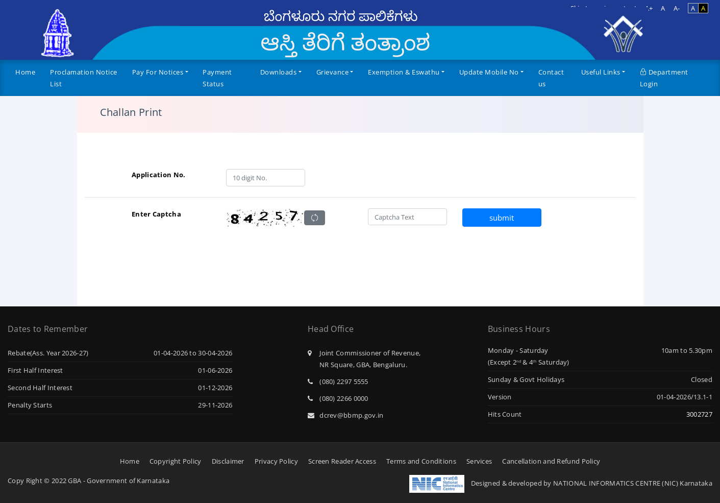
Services (479, 461)
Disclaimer (228, 461)
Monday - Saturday (518, 350)
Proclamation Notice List (83, 77)
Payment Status (217, 77)
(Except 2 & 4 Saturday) (528, 362)
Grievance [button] (332, 72)
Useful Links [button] (600, 72)
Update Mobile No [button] (489, 72)
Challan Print (131, 112)
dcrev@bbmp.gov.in (345, 415)
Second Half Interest (40, 387)
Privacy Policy (276, 461)
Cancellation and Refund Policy (551, 461)
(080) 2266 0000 (338, 398)
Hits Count (505, 414)
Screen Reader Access (342, 461)
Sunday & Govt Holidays (526, 379)
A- (677, 8)
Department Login (664, 77)
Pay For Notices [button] (158, 72)
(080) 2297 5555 (338, 381)
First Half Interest (35, 370)
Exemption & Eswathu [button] (404, 72)
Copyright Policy (176, 461)
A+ (649, 8)
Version (500, 396)
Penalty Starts (30, 405)
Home (25, 72)
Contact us (551, 77)
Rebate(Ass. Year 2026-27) (48, 352)
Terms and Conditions (421, 461)
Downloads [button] (278, 72)
